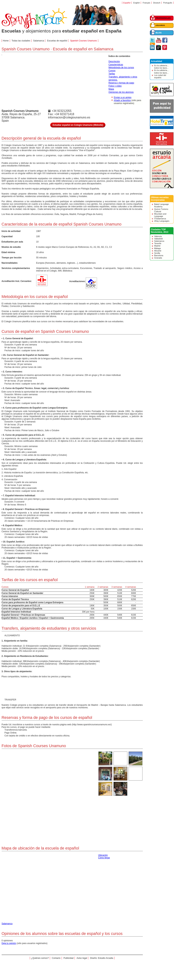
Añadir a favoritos (122, 100)
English (136, 3)
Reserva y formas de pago (121, 83)
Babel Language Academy (161, 205)
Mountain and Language (160, 215)
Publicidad (68, 958)
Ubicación (103, 855)
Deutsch (156, 3)
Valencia (158, 236)
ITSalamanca (160, 218)
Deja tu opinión (9, 943)
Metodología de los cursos (121, 67)
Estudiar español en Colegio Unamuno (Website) (78, 125)
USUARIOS (160, 25)
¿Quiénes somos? (40, 958)
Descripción (114, 61)
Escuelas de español (57, 40)
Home (6, 40)
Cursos (112, 70)
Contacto (56, 958)
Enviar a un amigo (123, 97)
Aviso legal (82, 958)
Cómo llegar (104, 857)
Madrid (157, 246)
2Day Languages (161, 221)
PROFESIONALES (163, 18)
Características (116, 64)
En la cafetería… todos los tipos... (161, 66)
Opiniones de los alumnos (121, 92)
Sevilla (157, 253)
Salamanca (159, 241)
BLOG (159, 33)
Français (146, 3)
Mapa (111, 89)
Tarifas (112, 73)
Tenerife (157, 243)
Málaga (157, 248)
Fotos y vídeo (115, 86)
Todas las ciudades (21, 40)
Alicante (157, 251)
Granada (158, 258)
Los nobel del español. (160, 76)
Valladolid (158, 239)
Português (167, 3)
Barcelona (158, 255)
